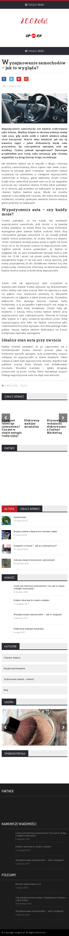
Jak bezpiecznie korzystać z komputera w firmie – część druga (41, 898)
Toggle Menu (34, 4)
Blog (24, 385)
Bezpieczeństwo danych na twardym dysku (35, 531)
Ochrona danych (12, 657)
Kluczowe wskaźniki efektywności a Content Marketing (56, 426)
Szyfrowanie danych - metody (19, 679)
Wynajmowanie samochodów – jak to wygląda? (38, 614)
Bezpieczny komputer (14, 668)
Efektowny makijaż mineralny (32, 423)
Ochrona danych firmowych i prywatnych (34, 560)
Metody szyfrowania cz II (28, 884)
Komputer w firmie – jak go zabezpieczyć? (35, 545)
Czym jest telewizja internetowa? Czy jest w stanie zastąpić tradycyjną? (12, 428)
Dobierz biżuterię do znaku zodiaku (31, 600)
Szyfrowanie (20, 517)
